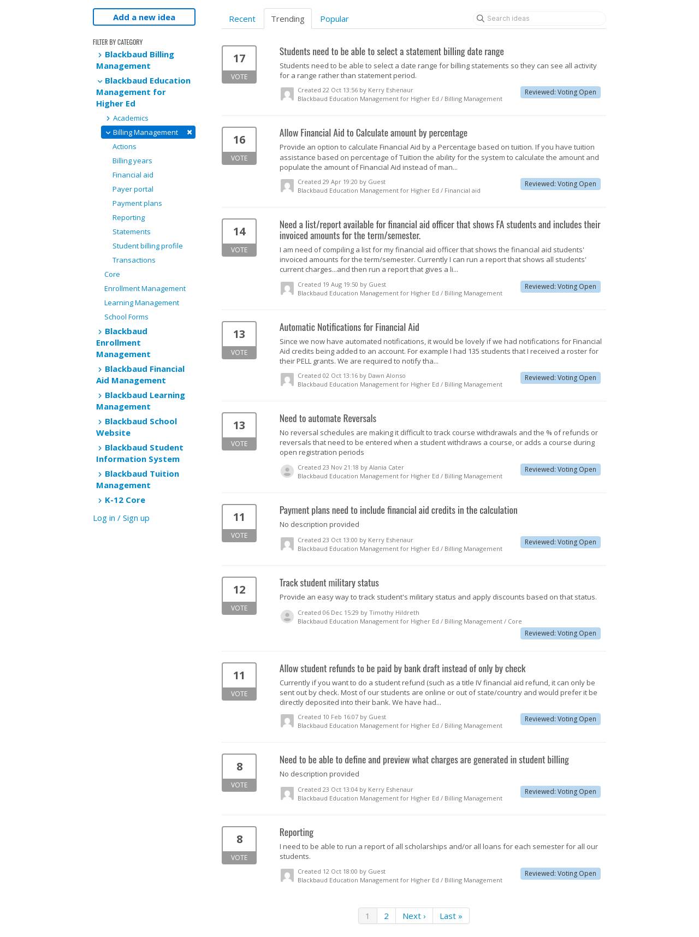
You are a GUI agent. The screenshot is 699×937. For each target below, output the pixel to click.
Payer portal (132, 189)
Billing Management (148, 132)
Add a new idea (144, 16)
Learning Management (141, 302)
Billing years (132, 160)
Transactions (134, 260)
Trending (288, 18)
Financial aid (132, 175)
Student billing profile (147, 246)
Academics (126, 118)
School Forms (126, 317)
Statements (131, 231)
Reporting (128, 217)
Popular (334, 18)
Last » (451, 915)
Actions (124, 146)
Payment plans (137, 203)
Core (112, 274)
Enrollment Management (145, 288)
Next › (414, 915)
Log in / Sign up (121, 517)
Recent (242, 18)
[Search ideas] (539, 18)
